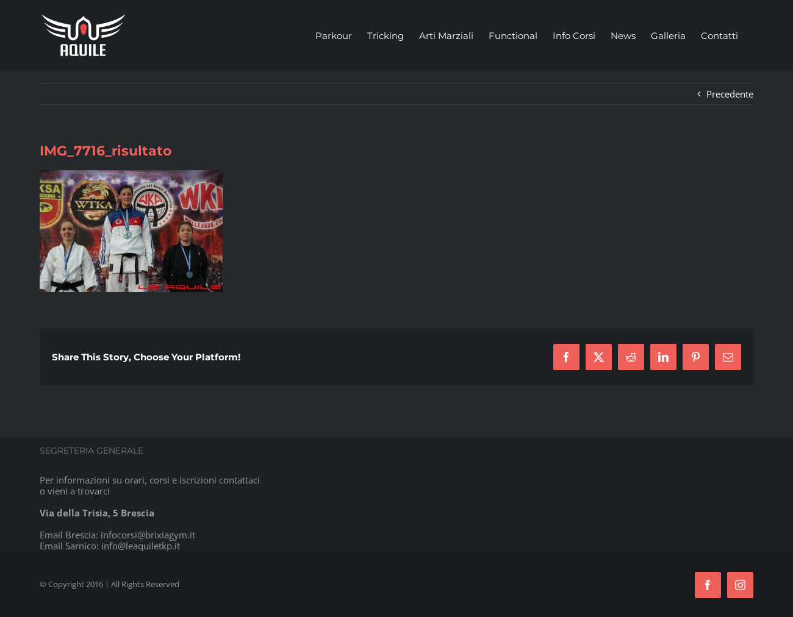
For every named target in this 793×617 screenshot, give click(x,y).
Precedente (729, 94)
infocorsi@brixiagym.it (148, 535)
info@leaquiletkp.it (140, 546)
